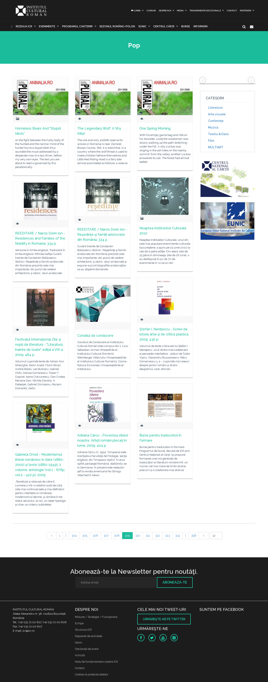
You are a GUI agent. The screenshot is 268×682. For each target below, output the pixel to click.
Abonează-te (174, 582)
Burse (185, 26)
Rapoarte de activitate (88, 636)
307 (106, 535)
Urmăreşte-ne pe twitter (164, 619)
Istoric (78, 642)
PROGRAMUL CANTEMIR (77, 26)
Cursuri (151, 10)
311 (148, 535)
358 (193, 535)
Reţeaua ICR (24, 26)
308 (116, 535)
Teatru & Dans (218, 134)
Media (180, 10)
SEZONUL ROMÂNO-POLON (117, 26)
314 (177, 535)
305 (84, 535)
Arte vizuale (217, 114)
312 (157, 535)
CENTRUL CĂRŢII (163, 26)
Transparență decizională (205, 10)
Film (211, 140)
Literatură (215, 107)
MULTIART (215, 147)
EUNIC (142, 26)
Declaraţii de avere (87, 648)
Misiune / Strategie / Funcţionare (96, 616)
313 (167, 535)
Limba (136, 10)
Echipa (79, 623)
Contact (232, 10)
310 (137, 535)
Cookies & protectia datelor (91, 674)
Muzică (213, 127)
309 (127, 535)
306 (95, 535)
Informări (200, 26)
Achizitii (80, 655)
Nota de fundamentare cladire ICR (96, 661)
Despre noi (165, 10)
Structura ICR (83, 629)
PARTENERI (245, 10)
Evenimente (47, 26)
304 (74, 535)
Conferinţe (216, 121)
